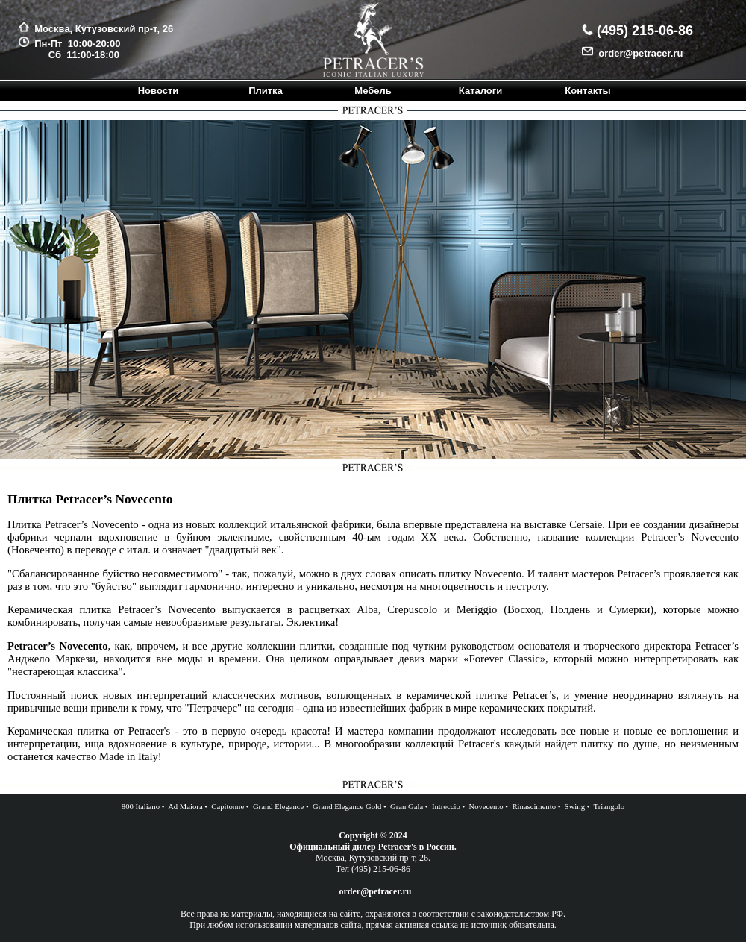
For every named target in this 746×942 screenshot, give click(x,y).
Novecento (485, 807)
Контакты (587, 90)
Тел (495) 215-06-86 (373, 869)
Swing (575, 807)
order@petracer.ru (638, 53)
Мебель (372, 90)
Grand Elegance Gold (347, 807)
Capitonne (227, 807)
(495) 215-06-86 (643, 30)
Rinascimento (534, 807)
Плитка (265, 90)
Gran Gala (406, 807)
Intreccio (446, 807)
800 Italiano (141, 807)
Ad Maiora (185, 807)
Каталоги (480, 90)
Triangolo (609, 807)
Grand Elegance (278, 807)
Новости (158, 90)
